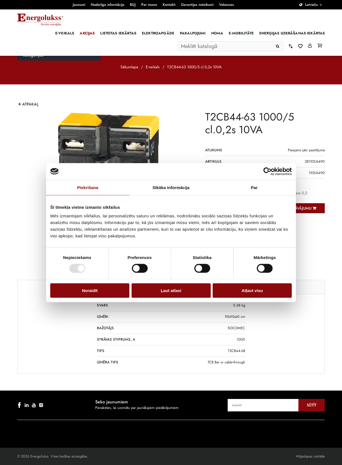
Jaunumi (79, 4)
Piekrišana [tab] (87, 187)
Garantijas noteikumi (197, 4)
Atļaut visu (252, 290)
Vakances (226, 4)
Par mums (149, 4)
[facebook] (19, 405)
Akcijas (87, 33)
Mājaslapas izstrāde (310, 456)
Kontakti (169, 4)
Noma (217, 33)
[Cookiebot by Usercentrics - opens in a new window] (267, 171)
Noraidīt (90, 290)
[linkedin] (26, 405)
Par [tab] (254, 187)
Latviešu (311, 4)
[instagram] (41, 405)
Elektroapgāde (158, 33)
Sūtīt (311, 405)
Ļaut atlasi (171, 290)
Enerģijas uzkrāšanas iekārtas (292, 33)
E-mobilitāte (241, 33)
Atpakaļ (30, 104)
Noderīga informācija (107, 4)
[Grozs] (320, 46)
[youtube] (34, 405)
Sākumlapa (129, 67)
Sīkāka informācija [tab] (171, 187)
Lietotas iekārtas (118, 33)
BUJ (133, 4)
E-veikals (64, 33)
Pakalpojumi (193, 33)
